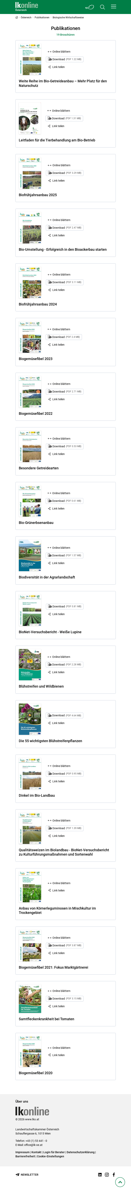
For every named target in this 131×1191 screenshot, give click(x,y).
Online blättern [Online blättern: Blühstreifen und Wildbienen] (61, 656)
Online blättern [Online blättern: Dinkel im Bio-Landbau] (61, 766)
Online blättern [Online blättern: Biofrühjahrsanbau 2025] (61, 165)
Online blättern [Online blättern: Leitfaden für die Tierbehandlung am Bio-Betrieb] (61, 110)
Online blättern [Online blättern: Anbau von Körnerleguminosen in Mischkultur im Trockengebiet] (61, 883)
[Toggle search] (102, 7)
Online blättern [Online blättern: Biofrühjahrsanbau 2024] (61, 274)
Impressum (22, 1152)
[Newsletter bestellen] (26, 1175)
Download (66, 59)
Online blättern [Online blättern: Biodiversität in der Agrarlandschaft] (61, 547)
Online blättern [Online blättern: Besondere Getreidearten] (61, 438)
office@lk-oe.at (33, 1144)
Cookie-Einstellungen (50, 1156)
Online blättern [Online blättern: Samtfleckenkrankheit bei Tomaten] (61, 990)
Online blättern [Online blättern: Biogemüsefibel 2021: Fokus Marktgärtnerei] (61, 937)
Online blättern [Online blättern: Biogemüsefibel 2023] (61, 329)
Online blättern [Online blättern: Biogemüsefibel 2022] (61, 383)
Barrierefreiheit (25, 1156)
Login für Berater (54, 1152)
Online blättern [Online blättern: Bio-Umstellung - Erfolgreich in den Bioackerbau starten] (61, 220)
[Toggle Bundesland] (89, 7)
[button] (113, 6)
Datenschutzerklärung (81, 1152)
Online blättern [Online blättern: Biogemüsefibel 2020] (61, 1047)
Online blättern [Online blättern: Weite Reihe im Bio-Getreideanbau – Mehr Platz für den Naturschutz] (61, 51)
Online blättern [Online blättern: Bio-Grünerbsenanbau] (61, 493)
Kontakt (36, 1152)
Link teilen (58, 67)
